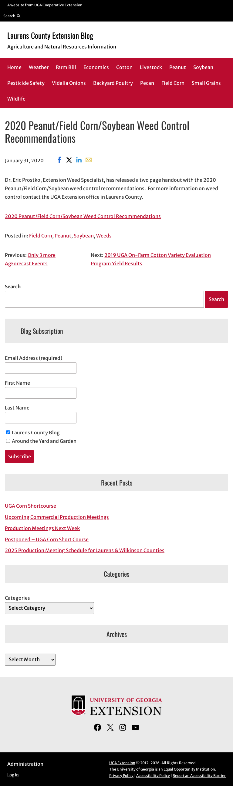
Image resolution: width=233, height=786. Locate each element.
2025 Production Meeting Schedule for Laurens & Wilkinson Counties (84, 550)
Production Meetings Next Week (42, 528)
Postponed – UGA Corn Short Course (47, 539)
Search (13, 287)
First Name (17, 383)
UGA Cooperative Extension (58, 5)
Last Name (17, 408)
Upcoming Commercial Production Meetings (57, 517)
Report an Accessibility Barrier (199, 775)
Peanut (63, 236)
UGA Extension (122, 763)
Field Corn (40, 236)
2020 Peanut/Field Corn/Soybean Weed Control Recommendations (83, 216)
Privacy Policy (121, 775)
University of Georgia (135, 769)
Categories (17, 598)
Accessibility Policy (153, 775)
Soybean (84, 236)
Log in (13, 775)
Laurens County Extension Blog (50, 35)
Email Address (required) (33, 358)
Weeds (104, 236)
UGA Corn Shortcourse (30, 506)
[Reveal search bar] (12, 15)
